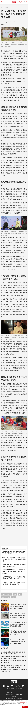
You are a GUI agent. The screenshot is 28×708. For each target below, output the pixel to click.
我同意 (25, 706)
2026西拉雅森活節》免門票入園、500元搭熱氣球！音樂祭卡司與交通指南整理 (18, 624)
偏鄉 (15, 594)
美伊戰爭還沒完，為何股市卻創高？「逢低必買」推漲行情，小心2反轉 (18, 633)
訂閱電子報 (19, 688)
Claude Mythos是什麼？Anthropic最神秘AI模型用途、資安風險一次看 (17, 641)
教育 (20, 594)
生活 (2, 7)
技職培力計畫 (5, 597)
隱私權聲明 (22, 702)
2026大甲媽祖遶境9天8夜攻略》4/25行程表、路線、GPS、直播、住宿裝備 (18, 606)
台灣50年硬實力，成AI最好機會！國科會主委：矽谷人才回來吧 (14, 578)
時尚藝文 (7, 7)
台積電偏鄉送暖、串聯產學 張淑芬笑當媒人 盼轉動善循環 (14, 565)
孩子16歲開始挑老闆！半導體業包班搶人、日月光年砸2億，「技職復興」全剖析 (14, 571)
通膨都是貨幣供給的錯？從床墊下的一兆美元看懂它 (14, 553)
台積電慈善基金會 (6, 594)
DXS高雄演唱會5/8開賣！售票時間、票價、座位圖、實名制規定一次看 (13, 653)
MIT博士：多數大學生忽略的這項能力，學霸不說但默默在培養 (14, 583)
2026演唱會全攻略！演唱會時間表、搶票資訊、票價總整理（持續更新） (13, 657)
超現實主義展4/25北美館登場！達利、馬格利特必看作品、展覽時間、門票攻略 (17, 615)
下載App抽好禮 (10, 688)
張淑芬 (13, 597)
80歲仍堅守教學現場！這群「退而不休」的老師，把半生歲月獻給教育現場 (14, 559)
